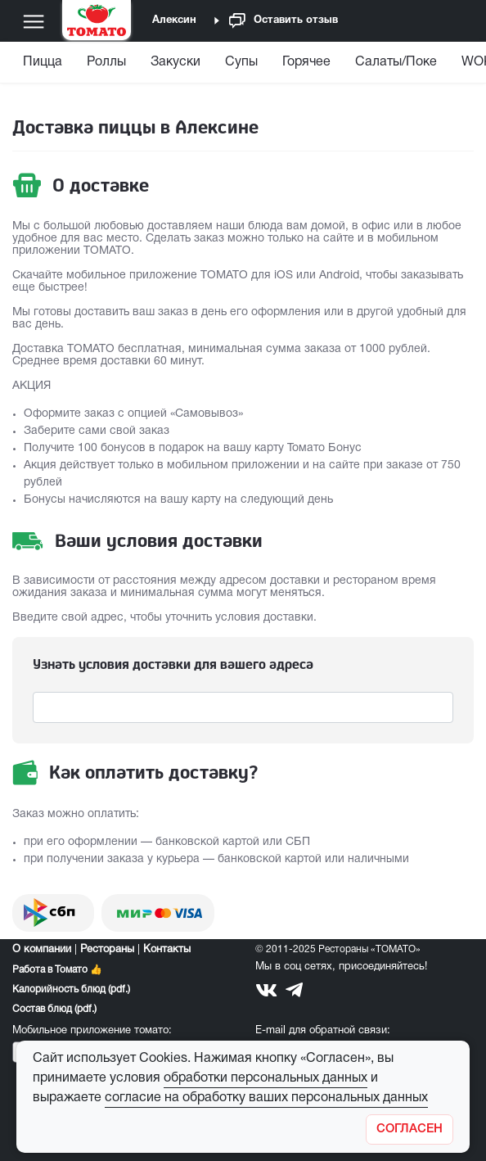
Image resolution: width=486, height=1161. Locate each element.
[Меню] (33, 21)
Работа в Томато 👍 (57, 969)
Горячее (306, 62)
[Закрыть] (409, 1129)
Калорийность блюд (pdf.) (71, 989)
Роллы (106, 62)
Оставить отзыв (283, 20)
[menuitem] (44, 66)
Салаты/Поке (396, 62)
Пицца (42, 62)
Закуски (175, 62)
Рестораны (107, 950)
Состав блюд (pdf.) (54, 1009)
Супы (241, 62)
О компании (41, 950)
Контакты (167, 950)
